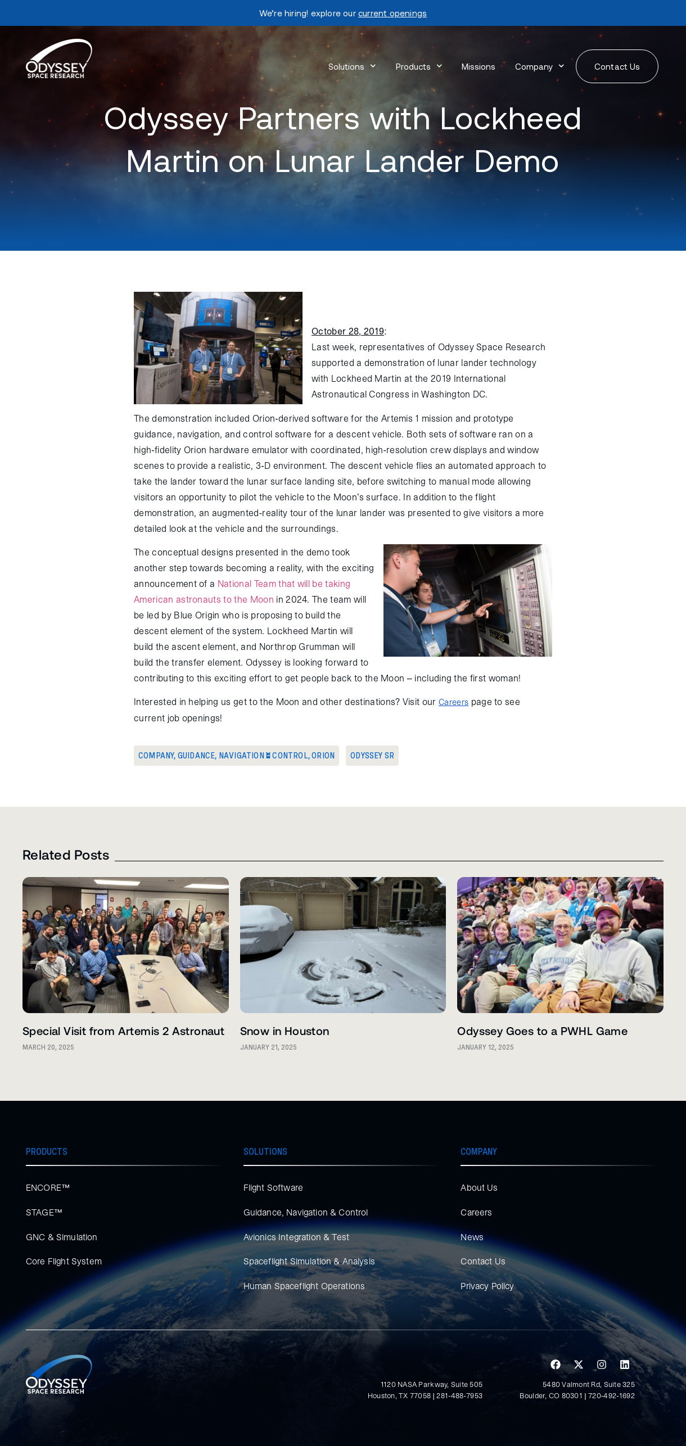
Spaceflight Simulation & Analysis (310, 1261)
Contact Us (484, 1261)
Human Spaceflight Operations (305, 1286)
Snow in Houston (285, 1030)
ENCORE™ (48, 1187)
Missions (478, 66)
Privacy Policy (489, 1286)
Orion (323, 756)
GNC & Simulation (62, 1237)
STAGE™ (44, 1212)
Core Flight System (64, 1261)
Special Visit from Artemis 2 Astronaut (123, 1030)
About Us (479, 1187)
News (472, 1237)
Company (540, 66)
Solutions (352, 66)
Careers (477, 1212)
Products (419, 66)
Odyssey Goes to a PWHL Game (542, 1030)
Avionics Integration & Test (297, 1237)
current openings (392, 13)
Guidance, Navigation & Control (243, 756)
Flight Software (274, 1187)
